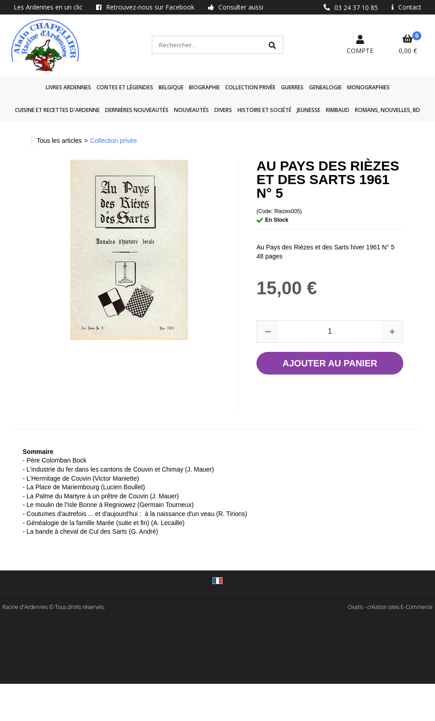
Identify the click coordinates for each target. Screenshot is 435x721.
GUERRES (292, 87)
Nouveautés (191, 110)
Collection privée (250, 87)
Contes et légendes (125, 87)
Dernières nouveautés (137, 110)
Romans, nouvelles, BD (387, 110)
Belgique (171, 87)
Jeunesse (308, 110)
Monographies (368, 87)
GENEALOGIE (325, 87)
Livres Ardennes (68, 87)
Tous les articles (59, 140)
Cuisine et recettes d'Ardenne (57, 110)
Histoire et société (264, 110)
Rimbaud (337, 110)
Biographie (204, 87)
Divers (223, 110)
